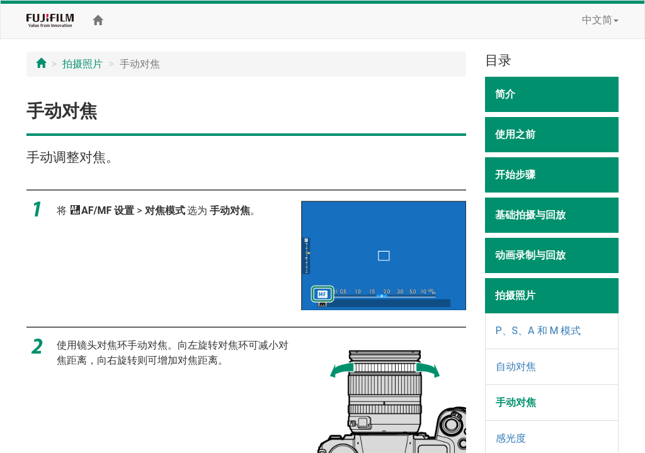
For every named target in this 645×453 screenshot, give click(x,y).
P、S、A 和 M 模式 (538, 331)
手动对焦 (516, 402)
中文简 (600, 20)
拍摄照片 (82, 64)
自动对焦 (516, 366)
